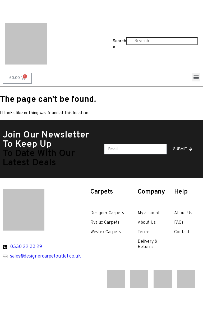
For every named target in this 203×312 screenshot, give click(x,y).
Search (119, 41)
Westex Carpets (105, 232)
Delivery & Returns (147, 244)
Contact (161, 8)
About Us (114, 8)
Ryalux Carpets (104, 222)
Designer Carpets (107, 213)
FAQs (138, 8)
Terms (144, 232)
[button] (196, 77)
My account (149, 213)
